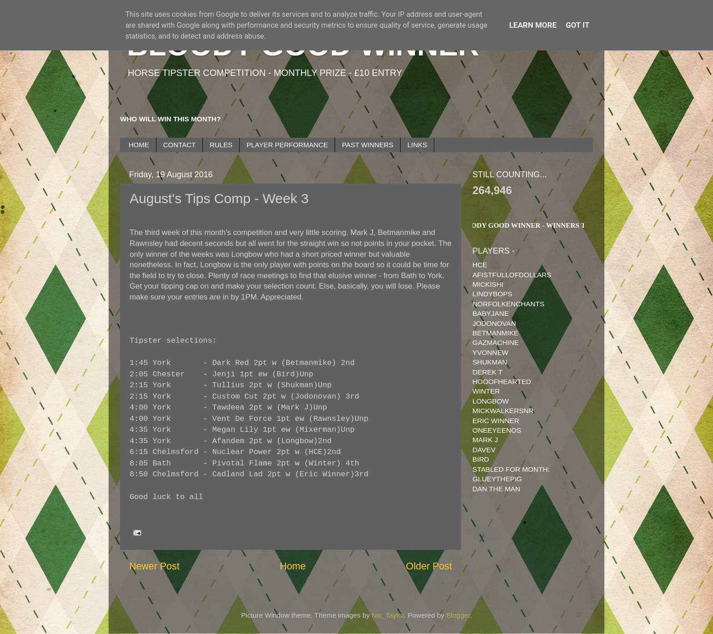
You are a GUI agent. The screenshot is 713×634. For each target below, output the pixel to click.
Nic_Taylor (388, 615)
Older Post (429, 566)
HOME (139, 145)
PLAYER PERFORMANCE (287, 145)
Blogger (458, 615)
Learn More (533, 25)
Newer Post (154, 566)
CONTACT (179, 145)
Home (293, 566)
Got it (577, 25)
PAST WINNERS (367, 145)
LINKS (417, 145)
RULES (221, 145)
